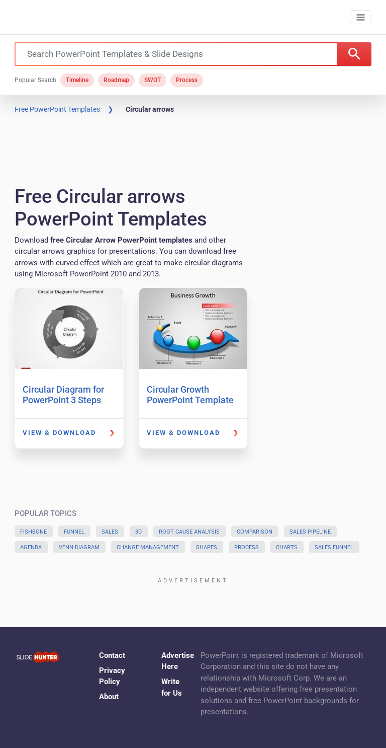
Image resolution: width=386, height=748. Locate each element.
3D (138, 532)
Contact (112, 655)
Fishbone (33, 532)
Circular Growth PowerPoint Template (190, 395)
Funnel (74, 532)
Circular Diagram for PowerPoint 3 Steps (63, 395)
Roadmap (116, 80)
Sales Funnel (334, 547)
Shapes (206, 547)
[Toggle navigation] (360, 17)
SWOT (152, 80)
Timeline (77, 80)
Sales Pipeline (310, 532)
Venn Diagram (79, 547)
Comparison (254, 532)
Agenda (31, 547)
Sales (110, 532)
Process (187, 80)
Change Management (148, 547)
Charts (287, 547)
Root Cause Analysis (189, 532)
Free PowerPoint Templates (57, 109)
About (109, 696)
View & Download (59, 432)
